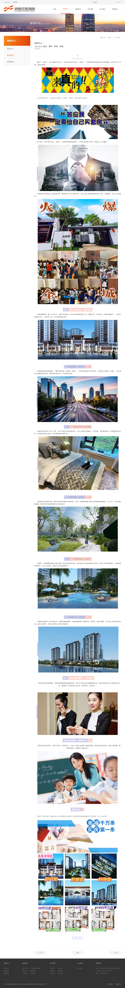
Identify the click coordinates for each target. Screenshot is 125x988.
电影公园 (32, 971)
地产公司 (24, 968)
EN (119, 2)
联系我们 (115, 9)
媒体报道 (10, 55)
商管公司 (24, 971)
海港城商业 (30, 984)
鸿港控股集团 (12, 984)
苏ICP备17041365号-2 (39, 984)
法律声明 (118, 984)
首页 (54, 9)
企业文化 (60, 968)
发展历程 (52, 971)
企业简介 (52, 968)
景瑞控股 (15, 2)
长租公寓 (24, 973)
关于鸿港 (90, 9)
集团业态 (78, 9)
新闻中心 (65, 9)
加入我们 (102, 9)
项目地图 (60, 973)
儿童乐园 (32, 973)
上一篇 (40, 952)
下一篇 (115, 952)
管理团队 (60, 971)
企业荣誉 (52, 973)
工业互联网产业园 (35, 968)
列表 (77, 952)
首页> (104, 37)
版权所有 (110, 984)
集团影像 (10, 62)
